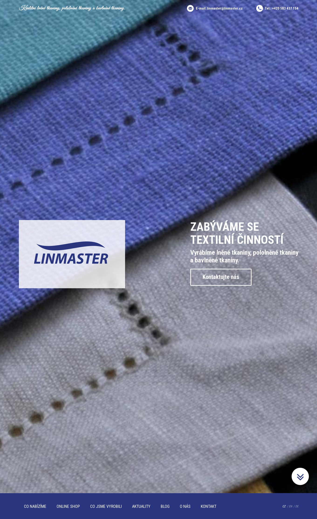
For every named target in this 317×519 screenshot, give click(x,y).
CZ (284, 506)
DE (296, 506)
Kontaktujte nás (221, 277)
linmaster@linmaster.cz (225, 8)
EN (290, 506)
